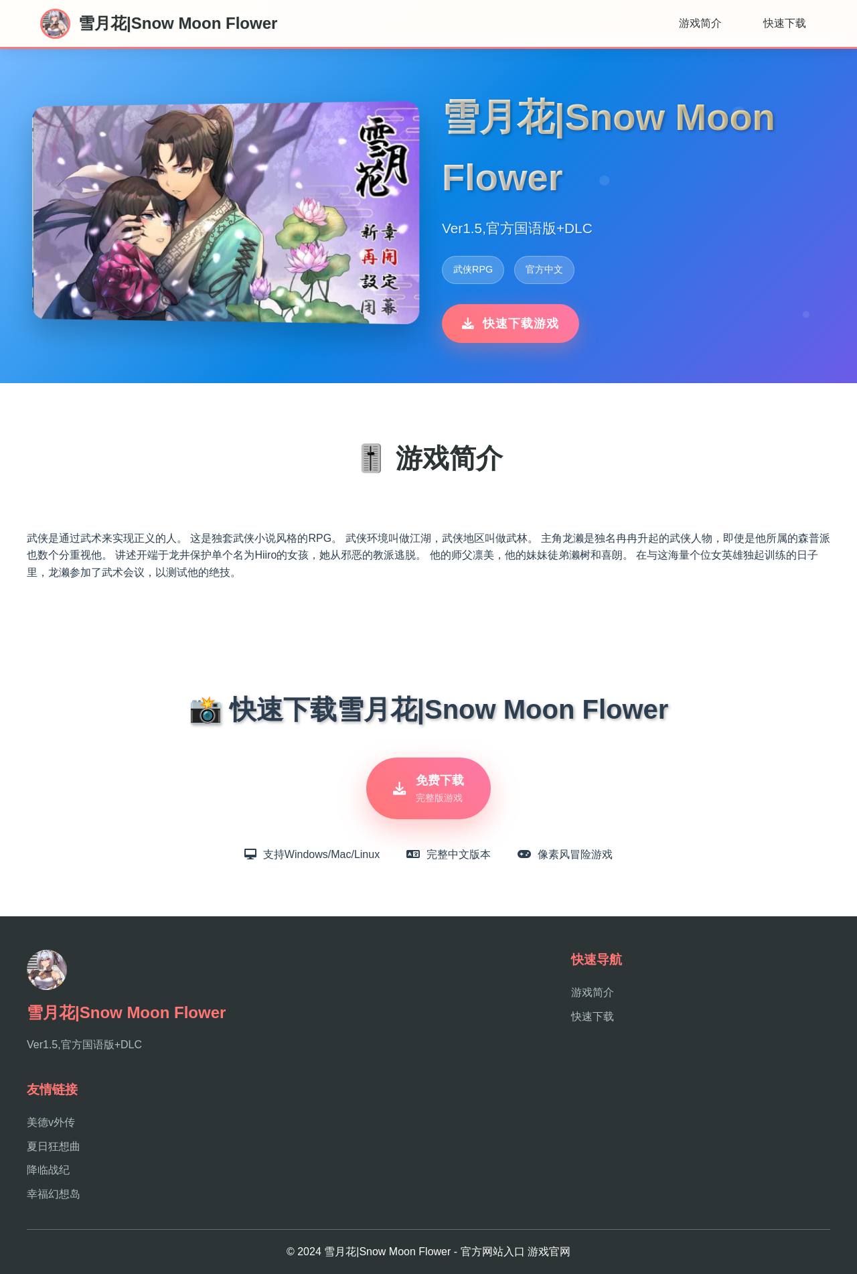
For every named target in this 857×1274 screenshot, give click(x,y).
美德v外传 (51, 1122)
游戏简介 (700, 23)
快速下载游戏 (510, 323)
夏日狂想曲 (53, 1146)
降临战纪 (48, 1170)
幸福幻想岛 (53, 1194)
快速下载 (784, 23)
